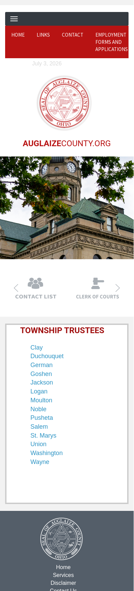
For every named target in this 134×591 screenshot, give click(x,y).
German (41, 364)
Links (43, 35)
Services (63, 575)
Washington (46, 452)
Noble (38, 408)
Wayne (39, 461)
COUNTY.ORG (66, 143)
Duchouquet (47, 355)
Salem (39, 426)
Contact (72, 35)
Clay (36, 347)
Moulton (41, 400)
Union (38, 443)
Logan (39, 391)
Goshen (41, 373)
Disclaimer (63, 583)
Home (18, 35)
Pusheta (41, 417)
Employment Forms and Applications (111, 42)
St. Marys (43, 435)
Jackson (41, 382)
